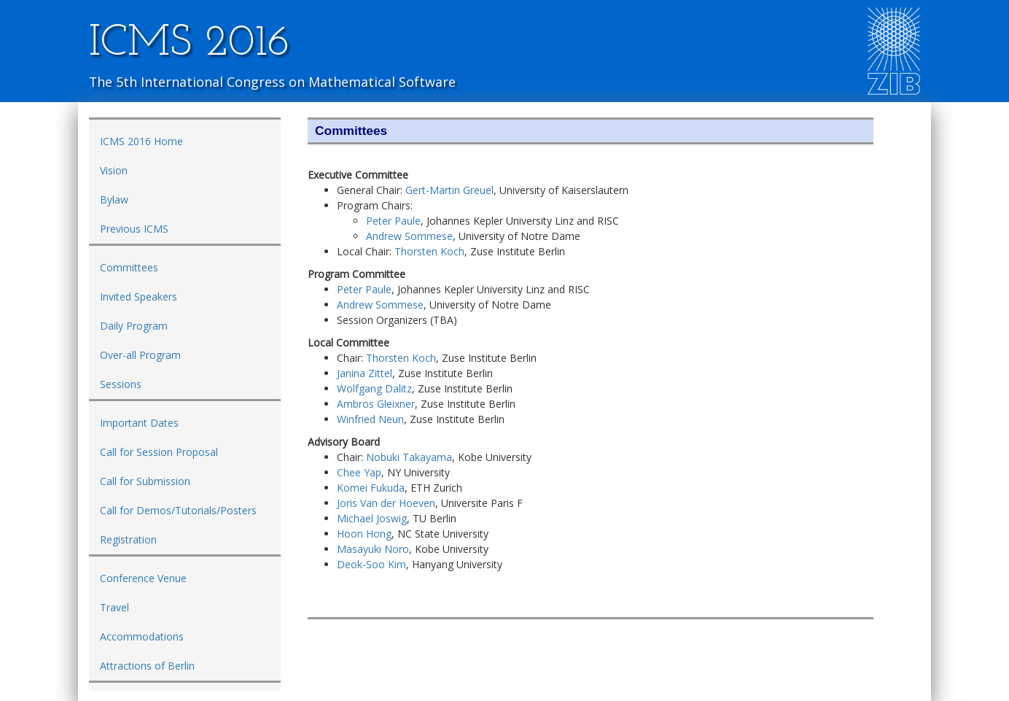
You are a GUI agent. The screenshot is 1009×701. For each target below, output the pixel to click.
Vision (114, 170)
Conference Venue (143, 578)
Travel (114, 607)
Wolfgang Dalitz (374, 388)
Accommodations (142, 636)
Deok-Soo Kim (371, 564)
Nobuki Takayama (409, 457)
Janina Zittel (364, 373)
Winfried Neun (370, 419)
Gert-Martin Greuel (449, 190)
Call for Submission (145, 481)
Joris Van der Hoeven (386, 503)
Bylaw (114, 199)
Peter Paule (393, 221)
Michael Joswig (372, 518)
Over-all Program (140, 355)
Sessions (120, 384)
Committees (129, 267)
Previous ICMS (134, 229)
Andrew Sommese (409, 236)
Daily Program (134, 326)
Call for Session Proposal (159, 452)
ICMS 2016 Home (141, 141)
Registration (128, 539)
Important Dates (139, 423)
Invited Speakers (138, 296)
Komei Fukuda (371, 488)
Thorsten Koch (429, 251)
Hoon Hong (364, 534)
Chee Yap (359, 472)
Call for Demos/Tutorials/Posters (178, 510)
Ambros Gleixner (376, 404)
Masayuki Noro (373, 549)
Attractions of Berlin (147, 666)
